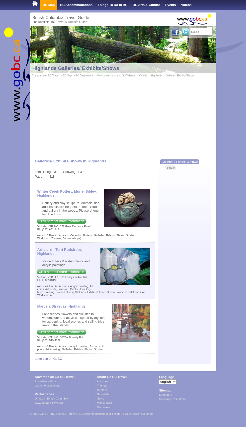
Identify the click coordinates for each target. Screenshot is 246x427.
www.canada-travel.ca (49, 402)
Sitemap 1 (165, 394)
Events (170, 5)
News (100, 398)
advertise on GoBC (48, 359)
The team (103, 385)
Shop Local (41, 15)
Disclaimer (103, 407)
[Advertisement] (123, 116)
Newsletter (103, 394)
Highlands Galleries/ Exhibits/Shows (75, 68)
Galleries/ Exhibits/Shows (180, 75)
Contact (102, 390)
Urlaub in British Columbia (51, 398)
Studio (170, 167)
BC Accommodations (76, 5)
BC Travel (53, 75)
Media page (104, 402)
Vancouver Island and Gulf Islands (116, 75)
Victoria (143, 75)
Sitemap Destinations (172, 399)
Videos (186, 5)
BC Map (49, 5)
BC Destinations (84, 75)
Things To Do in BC (112, 5)
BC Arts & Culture (146, 5)
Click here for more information (61, 221)
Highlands (156, 75)
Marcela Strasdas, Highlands (61, 306)
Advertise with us (46, 381)
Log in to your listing (47, 385)
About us (102, 381)
